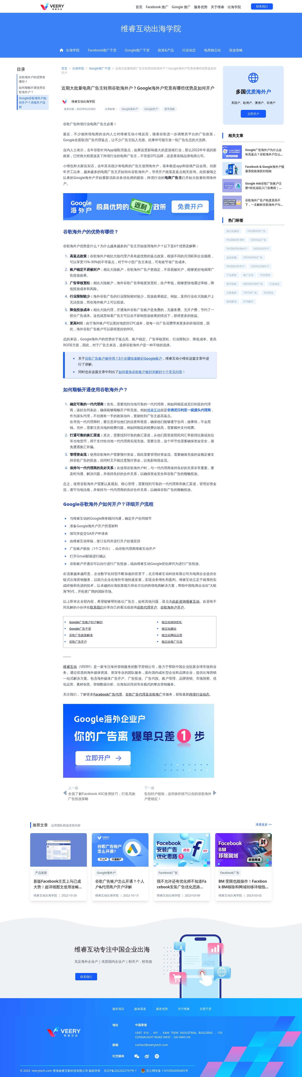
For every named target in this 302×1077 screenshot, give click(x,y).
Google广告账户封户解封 (86, 622)
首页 (139, 7)
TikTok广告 (250, 292)
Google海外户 (260, 266)
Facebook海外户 (236, 248)
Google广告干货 (80, 629)
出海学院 (234, 7)
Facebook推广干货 (102, 50)
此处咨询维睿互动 (185, 601)
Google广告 (258, 240)
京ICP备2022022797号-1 (120, 1071)
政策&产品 (166, 50)
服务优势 (200, 7)
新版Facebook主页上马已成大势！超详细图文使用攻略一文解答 (58, 887)
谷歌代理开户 (147, 607)
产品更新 (231, 275)
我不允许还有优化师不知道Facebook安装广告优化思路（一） (181, 887)
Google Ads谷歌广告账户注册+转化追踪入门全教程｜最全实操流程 (263, 187)
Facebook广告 (256, 231)
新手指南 (231, 284)
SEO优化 (268, 292)
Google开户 (261, 248)
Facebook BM (235, 240)
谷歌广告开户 (78, 642)
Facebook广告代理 (107, 694)
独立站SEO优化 (172, 622)
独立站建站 (169, 629)
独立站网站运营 (172, 635)
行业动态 (189, 50)
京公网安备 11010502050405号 (167, 1071)
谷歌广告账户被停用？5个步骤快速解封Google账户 (123, 358)
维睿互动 (153, 410)
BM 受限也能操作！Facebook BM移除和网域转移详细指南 (243, 887)
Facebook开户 (235, 266)
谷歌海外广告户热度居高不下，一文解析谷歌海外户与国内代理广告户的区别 (264, 204)
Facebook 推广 (157, 7)
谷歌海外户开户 (172, 607)
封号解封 (248, 301)
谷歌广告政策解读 (81, 635)
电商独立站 (212, 50)
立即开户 (253, 114)
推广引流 (248, 275)
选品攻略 (231, 257)
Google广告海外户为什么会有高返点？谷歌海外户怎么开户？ (264, 154)
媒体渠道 (140, 1009)
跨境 (192, 694)
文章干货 (205, 1009)
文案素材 (231, 292)
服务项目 (118, 1009)
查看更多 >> (264, 824)
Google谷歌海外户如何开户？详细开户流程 (32, 102)
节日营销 (265, 275)
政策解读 (231, 301)
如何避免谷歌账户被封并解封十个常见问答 (150, 371)
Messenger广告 (253, 284)
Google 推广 (181, 7)
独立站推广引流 (172, 642)
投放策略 (236, 50)
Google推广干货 (137, 50)
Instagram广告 (253, 257)
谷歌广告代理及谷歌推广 (143, 694)
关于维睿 (217, 7)
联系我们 (262, 6)
